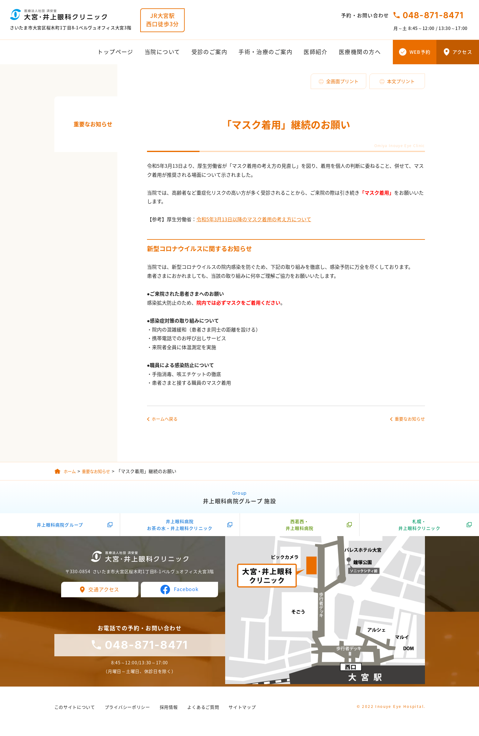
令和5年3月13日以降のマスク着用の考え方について (253, 219)
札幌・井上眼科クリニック (419, 527)
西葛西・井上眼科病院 (300, 527)
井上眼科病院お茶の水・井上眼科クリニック (179, 527)
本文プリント (401, 81)
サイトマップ (242, 710)
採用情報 (169, 710)
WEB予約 (420, 52)
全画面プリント (342, 81)
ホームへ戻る (165, 419)
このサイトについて (74, 710)
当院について (162, 52)
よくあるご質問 (203, 710)
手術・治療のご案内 (265, 52)
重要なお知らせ (93, 124)
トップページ (115, 52)
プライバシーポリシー (127, 710)
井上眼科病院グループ (60, 527)
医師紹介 (316, 52)
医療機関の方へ (360, 52)
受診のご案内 (209, 52)
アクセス (462, 52)
